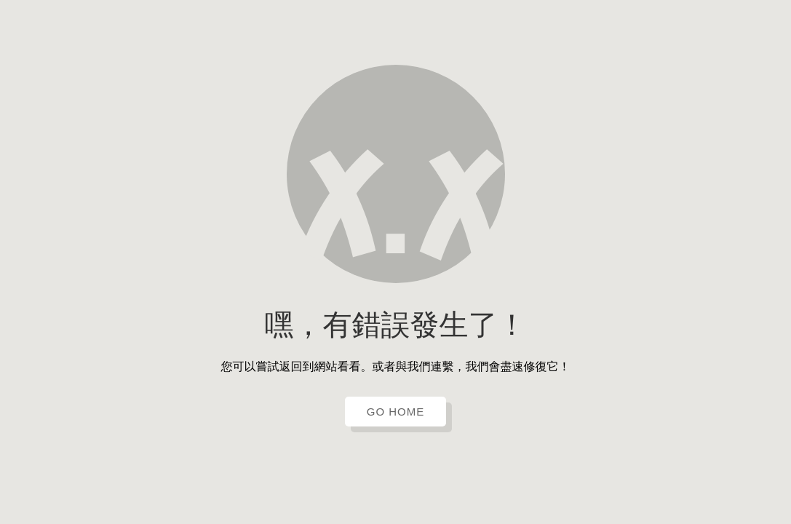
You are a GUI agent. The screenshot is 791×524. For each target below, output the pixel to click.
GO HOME (396, 411)
